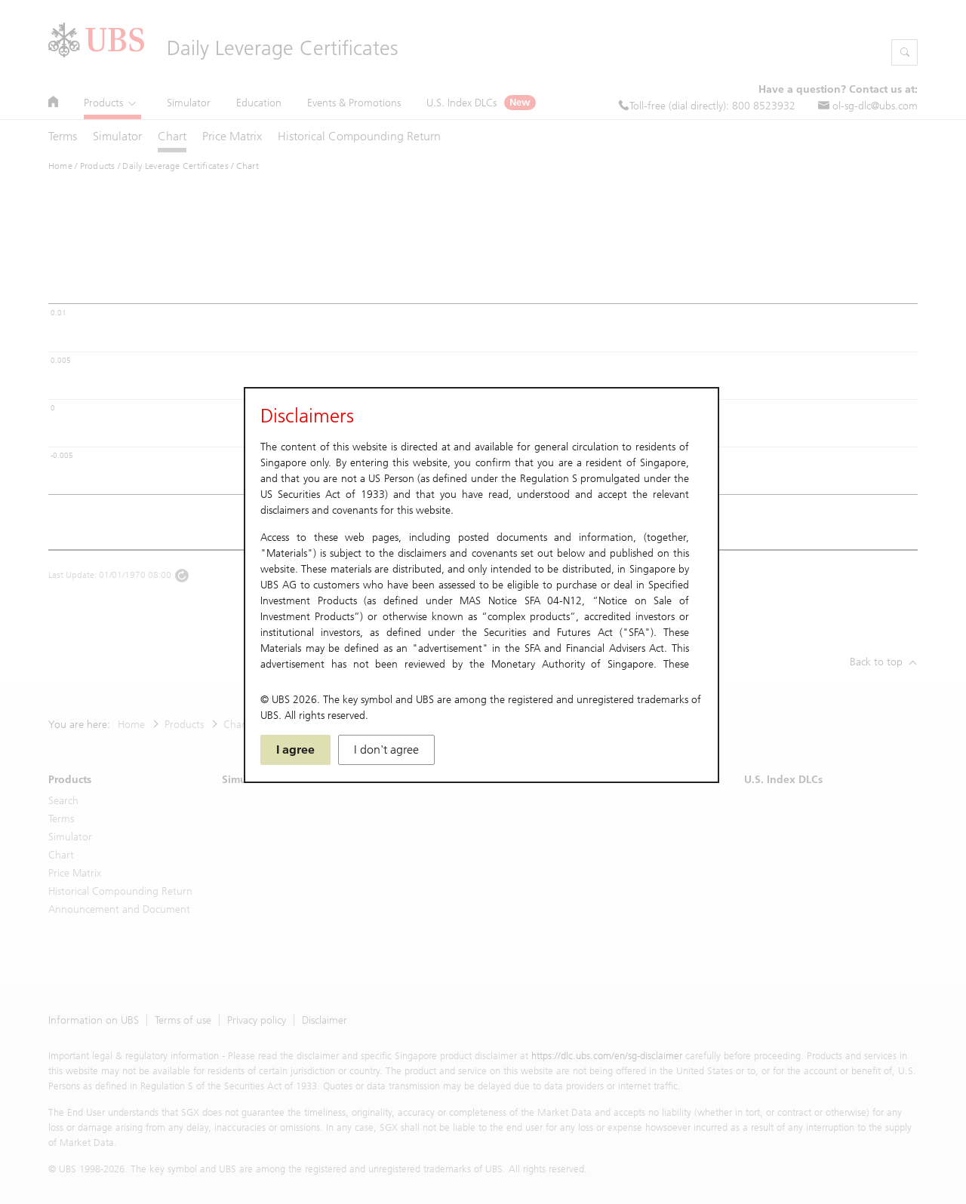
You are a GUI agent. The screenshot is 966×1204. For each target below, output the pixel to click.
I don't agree (386, 749)
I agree (295, 749)
